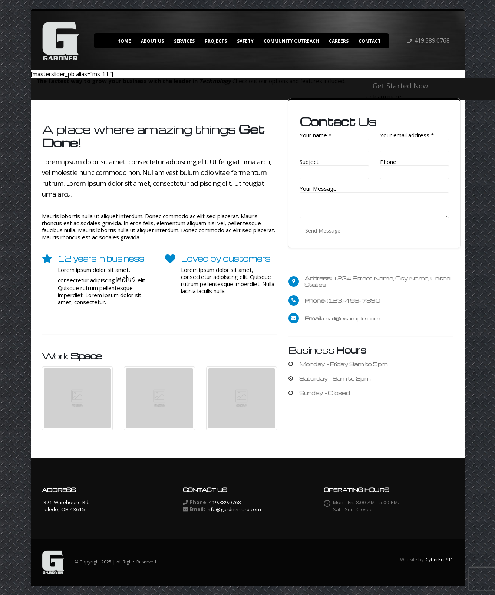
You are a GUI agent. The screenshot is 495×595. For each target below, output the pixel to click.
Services (184, 41)
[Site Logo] (60, 40)
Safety (245, 41)
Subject (309, 161)
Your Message (318, 188)
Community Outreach (291, 41)
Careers (339, 41)
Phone (388, 161)
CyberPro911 (439, 559)
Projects (216, 41)
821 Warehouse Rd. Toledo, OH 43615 (65, 506)
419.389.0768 (432, 40)
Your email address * (407, 135)
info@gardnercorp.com (234, 509)
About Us (152, 41)
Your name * (315, 135)
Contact (370, 41)
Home (124, 41)
